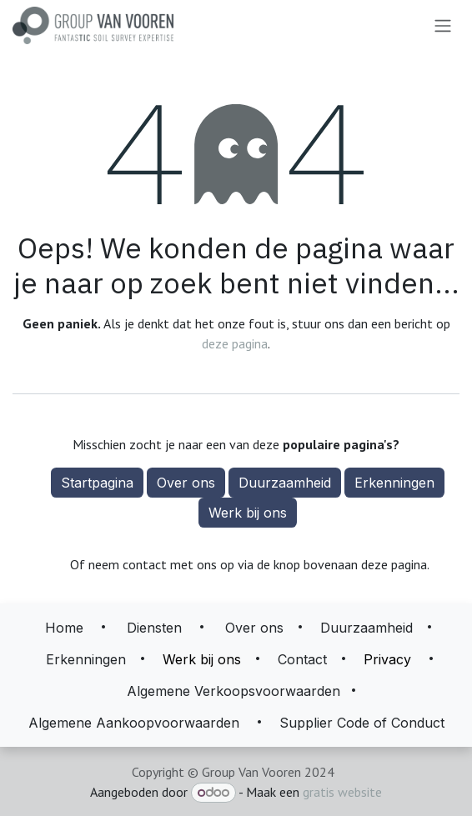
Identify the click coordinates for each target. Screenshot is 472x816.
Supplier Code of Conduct (361, 722)
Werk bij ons (247, 512)
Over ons (186, 482)
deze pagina (235, 343)
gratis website (342, 791)
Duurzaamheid (285, 482)
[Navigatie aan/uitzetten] (442, 25)
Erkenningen (394, 482)
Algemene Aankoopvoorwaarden (133, 722)
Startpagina (97, 482)
